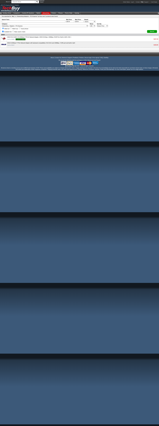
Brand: (86, 19)
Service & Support (67, 57)
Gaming (77, 13)
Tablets (38, 13)
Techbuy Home (7, 13)
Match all (5, 28)
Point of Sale (68, 13)
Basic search (19, 31)
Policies (81, 57)
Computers (16, 13)
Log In (132, 2)
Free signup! (96, 57)
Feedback (75, 57)
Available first (7, 31)
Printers (54, 13)
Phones (60, 13)
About (52, 57)
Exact (23, 28)
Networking (46, 13)
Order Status (126, 2)
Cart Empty (154, 2)
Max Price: (78, 19)
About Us (8, 1)
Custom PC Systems (28, 13)
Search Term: (6, 19)
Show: (92, 23)
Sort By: (99, 23)
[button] (152, 31)
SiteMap (106, 57)
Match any (14, 28)
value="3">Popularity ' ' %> (102, 26)
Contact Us (58, 57)
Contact (138, 2)
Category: (5, 23)
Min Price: (69, 19)
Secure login (88, 57)
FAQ (101, 57)
